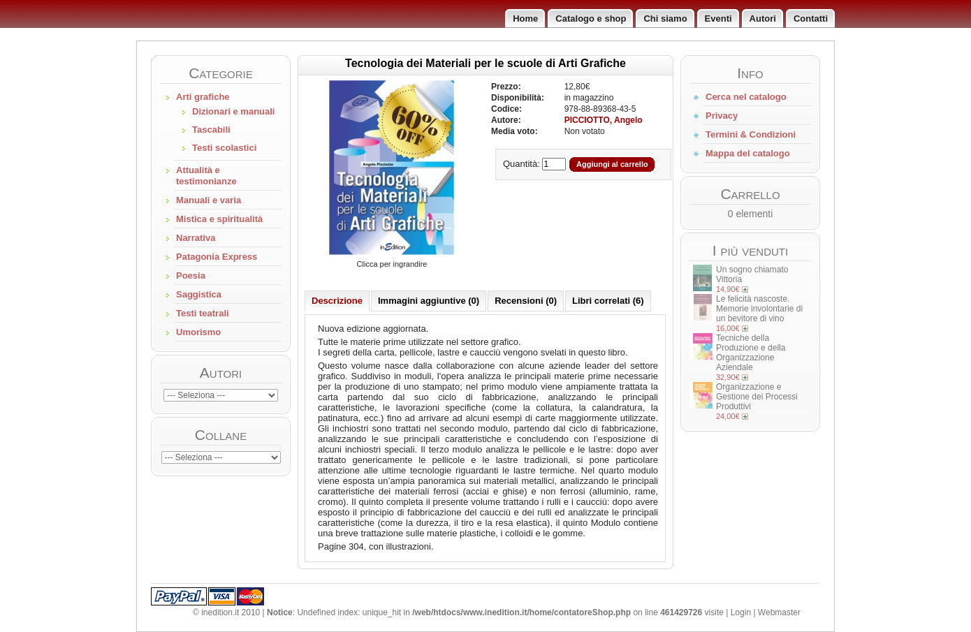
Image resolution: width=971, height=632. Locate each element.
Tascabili (211, 129)
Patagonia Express (216, 256)
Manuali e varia (208, 200)
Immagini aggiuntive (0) (428, 300)
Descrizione (337, 300)
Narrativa (195, 238)
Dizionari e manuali (233, 111)
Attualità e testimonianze (206, 175)
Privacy (722, 115)
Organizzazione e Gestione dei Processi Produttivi (757, 396)
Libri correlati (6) (608, 300)
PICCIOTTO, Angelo (603, 120)
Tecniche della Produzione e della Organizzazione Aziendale (750, 352)
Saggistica (198, 294)
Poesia (190, 275)
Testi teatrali (202, 313)
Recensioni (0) (526, 300)
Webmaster (779, 612)
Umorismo (198, 332)
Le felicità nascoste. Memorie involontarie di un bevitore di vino (759, 308)
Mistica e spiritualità (219, 219)
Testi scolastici (224, 147)
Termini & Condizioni (751, 134)
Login (741, 612)
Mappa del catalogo (748, 153)
